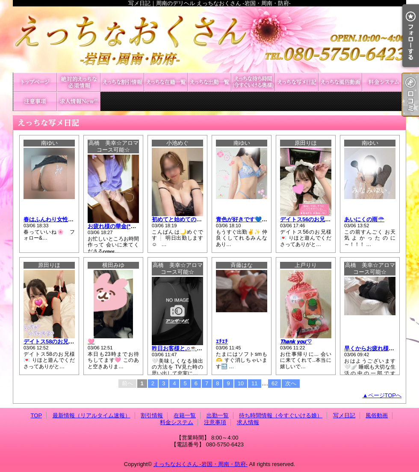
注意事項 (35, 101)
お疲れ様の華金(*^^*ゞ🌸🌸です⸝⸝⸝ (133, 226)
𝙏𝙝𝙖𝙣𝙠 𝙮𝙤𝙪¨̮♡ (296, 341)
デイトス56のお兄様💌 (308, 219)
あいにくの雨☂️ (364, 219)
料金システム (384, 82)
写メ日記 (297, 82)
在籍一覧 (166, 82)
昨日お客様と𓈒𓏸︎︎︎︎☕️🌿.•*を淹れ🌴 (192, 348)
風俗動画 (340, 82)
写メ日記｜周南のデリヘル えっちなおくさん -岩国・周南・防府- (209, 39)
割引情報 (122, 82)
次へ (290, 383)
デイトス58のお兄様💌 (52, 341)
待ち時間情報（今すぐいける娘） (253, 82)
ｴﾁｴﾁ (222, 341)
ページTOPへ (385, 395)
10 (241, 383)
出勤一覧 (209, 82)
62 (274, 383)
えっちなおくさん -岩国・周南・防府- (200, 464)
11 (254, 383)
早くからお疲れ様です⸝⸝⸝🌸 (380, 348)
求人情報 (78, 101)
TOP (35, 82)
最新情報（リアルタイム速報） (78, 82)
